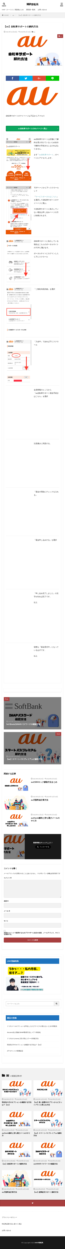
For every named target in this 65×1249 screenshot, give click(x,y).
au (13, 15)
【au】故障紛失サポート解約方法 (45, 1192)
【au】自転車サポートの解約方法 (29, 15)
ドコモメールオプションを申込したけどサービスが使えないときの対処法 (32, 1026)
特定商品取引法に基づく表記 (12, 1224)
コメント (8, 878)
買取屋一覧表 (30, 10)
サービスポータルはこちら (46, 196)
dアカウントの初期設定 (15, 1051)
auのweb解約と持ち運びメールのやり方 (45, 819)
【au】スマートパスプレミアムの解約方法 (47, 1134)
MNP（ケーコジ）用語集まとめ (13, 10)
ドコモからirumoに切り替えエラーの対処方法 (22, 1038)
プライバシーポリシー (9, 1217)
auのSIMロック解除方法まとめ (44, 782)
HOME (6, 15)
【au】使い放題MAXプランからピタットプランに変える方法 (47, 1103)
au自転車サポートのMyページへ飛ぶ (32, 128)
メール (7, 911)
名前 (6, 901)
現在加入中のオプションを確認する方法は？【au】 (24, 1045)
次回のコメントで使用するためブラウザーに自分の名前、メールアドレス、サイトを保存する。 (32, 933)
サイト (6, 921)
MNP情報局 (32, 4)
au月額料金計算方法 (39, 800)
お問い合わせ (42, 10)
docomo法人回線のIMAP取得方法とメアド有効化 (24, 1032)
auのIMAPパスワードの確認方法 (45, 1164)
